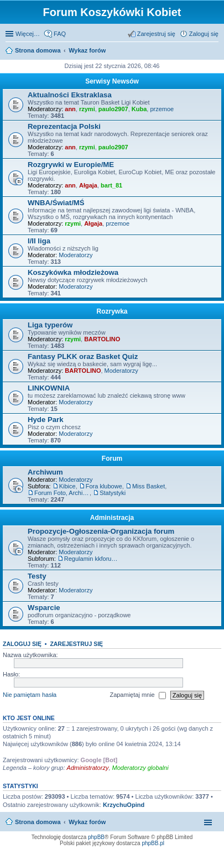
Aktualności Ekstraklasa (70, 95)
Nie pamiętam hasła (29, 694)
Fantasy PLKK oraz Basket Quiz (83, 356)
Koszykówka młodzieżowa (73, 272)
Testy (37, 576)
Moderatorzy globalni (140, 767)
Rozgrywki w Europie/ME (71, 164)
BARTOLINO (102, 339)
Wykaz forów (87, 822)
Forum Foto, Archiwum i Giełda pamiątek (62, 492)
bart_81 (111, 185)
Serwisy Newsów (112, 81)
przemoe (162, 109)
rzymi (87, 109)
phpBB (96, 837)
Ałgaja (88, 185)
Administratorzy (88, 767)
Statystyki (113, 492)
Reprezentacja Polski (64, 126)
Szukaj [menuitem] (214, 51)
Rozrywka (111, 311)
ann (70, 109)
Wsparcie (44, 607)
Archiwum (45, 472)
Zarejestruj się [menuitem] (156, 33)
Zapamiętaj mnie (137, 695)
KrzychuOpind (123, 804)
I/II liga (39, 241)
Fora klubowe (104, 486)
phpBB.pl (153, 843)
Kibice (67, 486)
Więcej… (27, 33)
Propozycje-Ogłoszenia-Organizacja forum (101, 531)
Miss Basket (148, 486)
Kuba (139, 109)
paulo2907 (113, 109)
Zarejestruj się (76, 643)
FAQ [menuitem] (60, 33)
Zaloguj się (22, 643)
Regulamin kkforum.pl (91, 558)
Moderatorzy (75, 255)
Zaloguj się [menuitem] (203, 33)
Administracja (112, 518)
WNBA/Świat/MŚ (56, 203)
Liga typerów (50, 325)
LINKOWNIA (49, 388)
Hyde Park (46, 419)
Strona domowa (38, 822)
